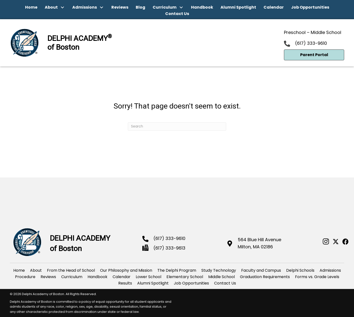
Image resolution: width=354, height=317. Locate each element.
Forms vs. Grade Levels (317, 277)
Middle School (221, 277)
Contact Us (225, 283)
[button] (62, 7)
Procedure (25, 277)
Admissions (330, 270)
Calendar (122, 277)
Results (125, 283)
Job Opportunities (191, 283)
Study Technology (218, 270)
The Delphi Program (176, 270)
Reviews (48, 277)
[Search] (177, 126)
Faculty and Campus (261, 270)
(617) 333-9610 (311, 43)
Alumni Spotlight (153, 283)
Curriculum (71, 277)
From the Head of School (71, 270)
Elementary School (184, 277)
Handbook (97, 277)
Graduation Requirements (265, 277)
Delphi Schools (300, 270)
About (36, 270)
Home (19, 270)
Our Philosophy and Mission (126, 270)
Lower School (148, 277)
